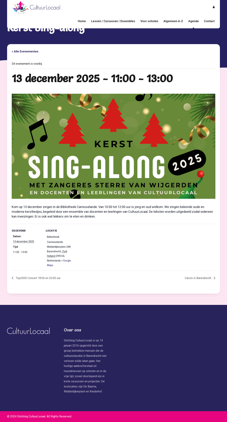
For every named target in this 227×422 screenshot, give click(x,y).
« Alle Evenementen (25, 51)
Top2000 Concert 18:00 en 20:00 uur (37, 278)
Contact (209, 21)
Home (82, 21)
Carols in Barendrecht (198, 278)
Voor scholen (149, 21)
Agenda (193, 21)
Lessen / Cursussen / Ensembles (113, 21)
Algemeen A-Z (173, 21)
